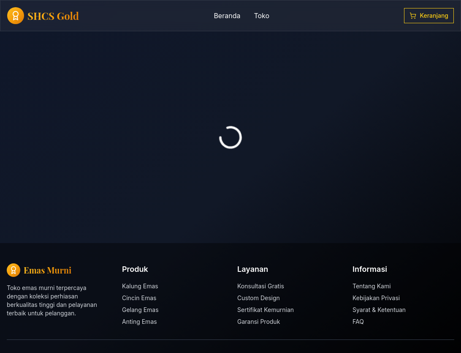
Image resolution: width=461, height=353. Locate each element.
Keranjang (428, 15)
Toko (261, 15)
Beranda (227, 15)
